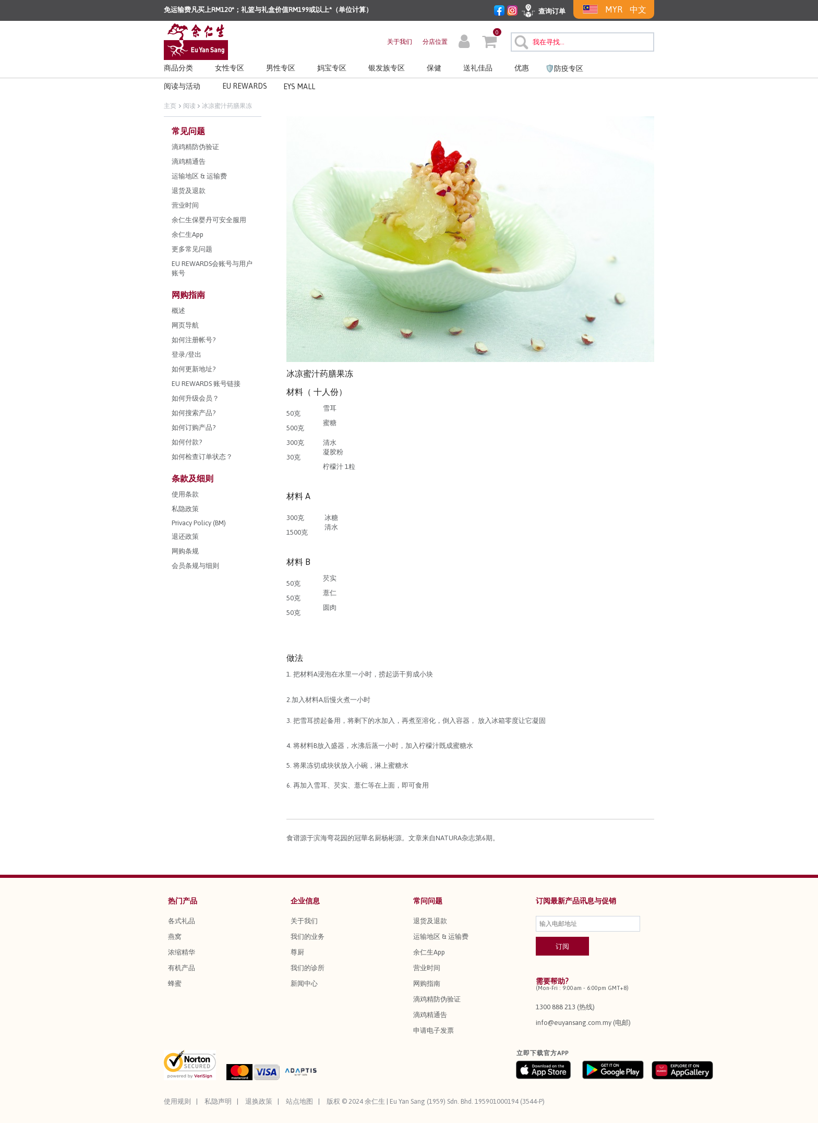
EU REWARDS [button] (244, 86)
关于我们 (399, 41)
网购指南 (426, 983)
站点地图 (299, 1101)
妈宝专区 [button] (331, 68)
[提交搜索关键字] (519, 41)
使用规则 (177, 1101)
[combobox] (582, 42)
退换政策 (258, 1101)
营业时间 (426, 968)
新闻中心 (304, 983)
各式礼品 (181, 921)
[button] (464, 42)
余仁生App (429, 952)
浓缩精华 (181, 952)
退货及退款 (430, 921)
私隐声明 (218, 1101)
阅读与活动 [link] (182, 86)
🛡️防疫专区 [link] (564, 68)
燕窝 (175, 936)
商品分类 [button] (178, 68)
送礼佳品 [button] (477, 68)
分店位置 (435, 41)
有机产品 (181, 968)
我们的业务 (307, 936)
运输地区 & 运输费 (440, 936)
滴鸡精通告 (430, 1015)
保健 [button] (434, 68)
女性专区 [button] (229, 68)
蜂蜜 (175, 983)
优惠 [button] (521, 68)
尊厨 (297, 952)
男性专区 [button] (280, 68)
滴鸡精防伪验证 (437, 999)
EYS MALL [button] (299, 86)
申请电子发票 (433, 1030)
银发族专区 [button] (386, 68)
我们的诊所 (307, 968)
